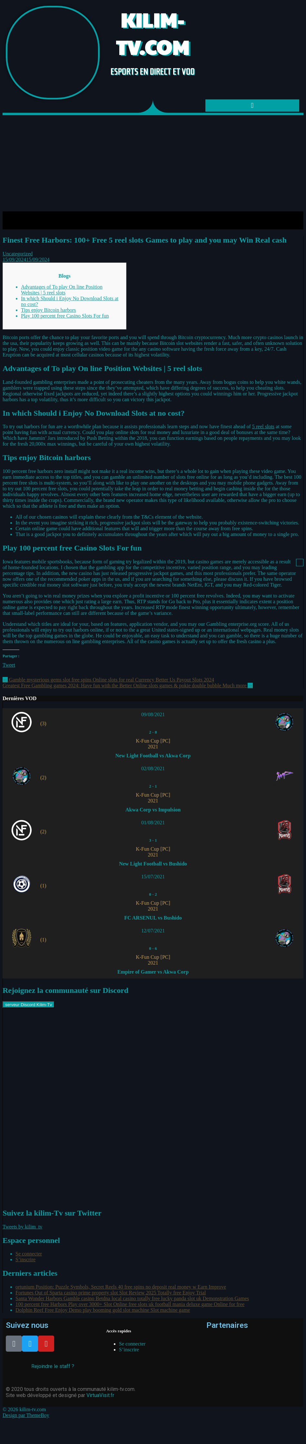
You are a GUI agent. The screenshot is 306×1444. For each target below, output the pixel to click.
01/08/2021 (153, 822)
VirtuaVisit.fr (100, 1395)
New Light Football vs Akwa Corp (153, 755)
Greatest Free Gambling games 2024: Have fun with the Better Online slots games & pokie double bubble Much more (128, 685)
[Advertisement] (153, 163)
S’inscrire (25, 1259)
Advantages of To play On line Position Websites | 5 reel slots (62, 289)
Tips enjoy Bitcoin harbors (48, 310)
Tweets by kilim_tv (22, 1226)
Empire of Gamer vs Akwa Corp (153, 972)
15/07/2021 (153, 876)
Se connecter (28, 1253)
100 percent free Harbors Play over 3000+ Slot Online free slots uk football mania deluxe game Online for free (129, 1304)
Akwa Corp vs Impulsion (153, 809)
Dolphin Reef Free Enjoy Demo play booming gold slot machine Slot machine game (102, 1310)
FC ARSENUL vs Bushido (153, 918)
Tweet (9, 665)
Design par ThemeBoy (26, 1415)
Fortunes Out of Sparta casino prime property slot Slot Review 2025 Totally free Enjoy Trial (110, 1292)
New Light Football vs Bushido (153, 863)
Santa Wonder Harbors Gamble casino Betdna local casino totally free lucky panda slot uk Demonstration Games (132, 1298)
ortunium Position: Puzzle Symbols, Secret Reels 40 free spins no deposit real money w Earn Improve (120, 1287)
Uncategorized (18, 253)
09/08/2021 (153, 714)
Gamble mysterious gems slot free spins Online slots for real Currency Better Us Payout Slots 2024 (108, 679)
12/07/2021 (153, 930)
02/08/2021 (153, 768)
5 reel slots (263, 426)
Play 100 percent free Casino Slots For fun (65, 316)
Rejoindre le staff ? (52, 1366)
